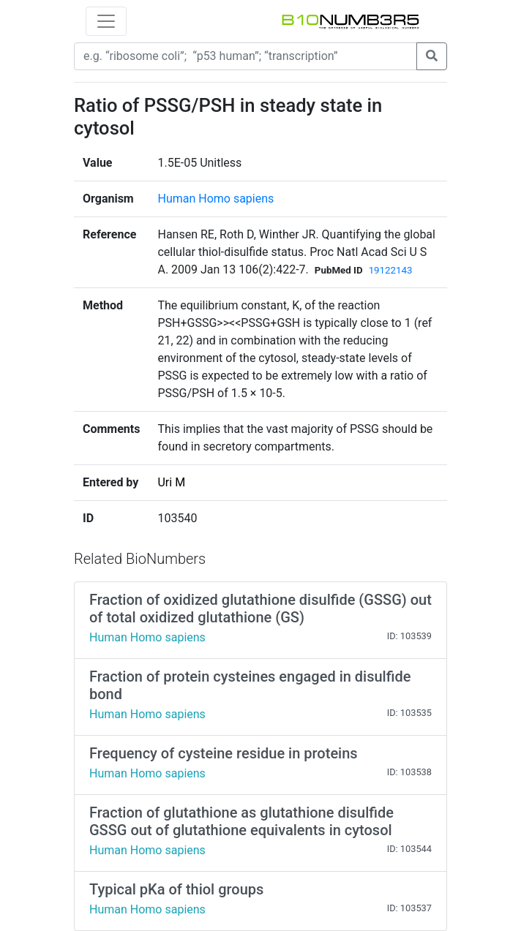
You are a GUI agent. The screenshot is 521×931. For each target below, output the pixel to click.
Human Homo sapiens (215, 199)
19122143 (391, 270)
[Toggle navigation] (106, 21)
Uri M (171, 482)
